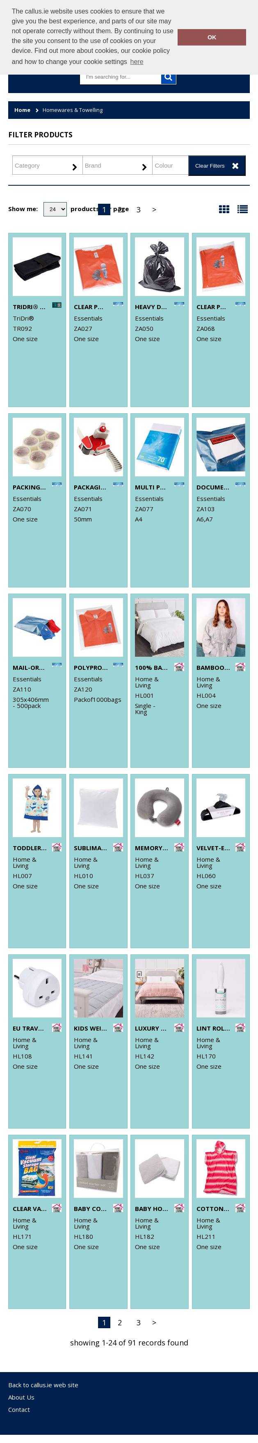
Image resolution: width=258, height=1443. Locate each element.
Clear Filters (210, 166)
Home (22, 110)
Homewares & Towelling (73, 110)
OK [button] (212, 37)
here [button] (137, 61)
